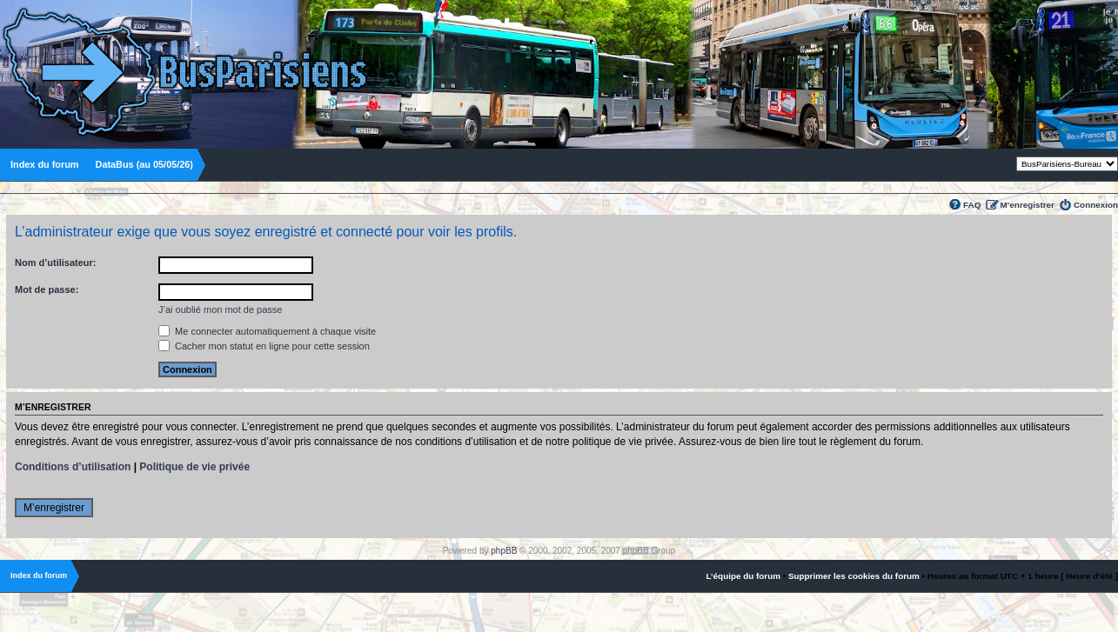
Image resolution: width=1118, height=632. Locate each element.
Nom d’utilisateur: (56, 262)
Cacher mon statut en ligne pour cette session (264, 346)
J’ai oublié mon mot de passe (220, 309)
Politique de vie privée (194, 467)
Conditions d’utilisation (73, 467)
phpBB (504, 550)
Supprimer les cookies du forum (854, 576)
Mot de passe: (46, 289)
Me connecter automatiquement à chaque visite (267, 331)
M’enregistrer (1027, 205)
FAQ (972, 205)
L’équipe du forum (743, 576)
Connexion (1096, 205)
